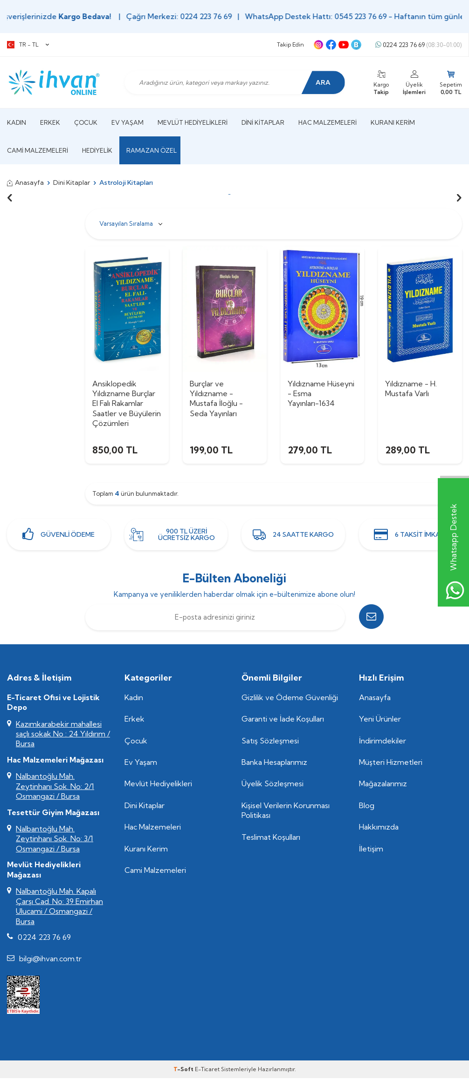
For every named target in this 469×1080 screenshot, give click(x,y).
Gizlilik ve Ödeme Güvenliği (289, 698)
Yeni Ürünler (380, 720)
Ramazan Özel (151, 150)
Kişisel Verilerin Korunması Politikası (285, 811)
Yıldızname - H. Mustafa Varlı (411, 388)
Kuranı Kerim (393, 122)
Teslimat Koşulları (270, 838)
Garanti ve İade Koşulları (282, 720)
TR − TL (28, 44)
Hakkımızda (379, 828)
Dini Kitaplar (262, 122)
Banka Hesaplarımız (274, 763)
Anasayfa (25, 182)
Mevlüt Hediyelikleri (193, 122)
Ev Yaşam (127, 122)
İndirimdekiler (382, 742)
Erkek (50, 122)
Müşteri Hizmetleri (390, 763)
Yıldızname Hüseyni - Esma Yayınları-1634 (321, 393)
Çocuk (85, 122)
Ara (321, 82)
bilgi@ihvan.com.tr (50, 960)
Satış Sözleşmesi (270, 742)
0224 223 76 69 (418, 45)
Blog (366, 806)
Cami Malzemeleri (37, 150)
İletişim (371, 850)
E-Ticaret (207, 1070)
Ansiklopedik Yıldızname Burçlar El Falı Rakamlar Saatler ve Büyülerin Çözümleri (126, 403)
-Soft (184, 1070)
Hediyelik (97, 150)
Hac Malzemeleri (327, 122)
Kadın (16, 122)
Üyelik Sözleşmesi (272, 785)
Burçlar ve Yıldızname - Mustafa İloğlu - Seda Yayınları (216, 398)
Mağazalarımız (383, 785)
